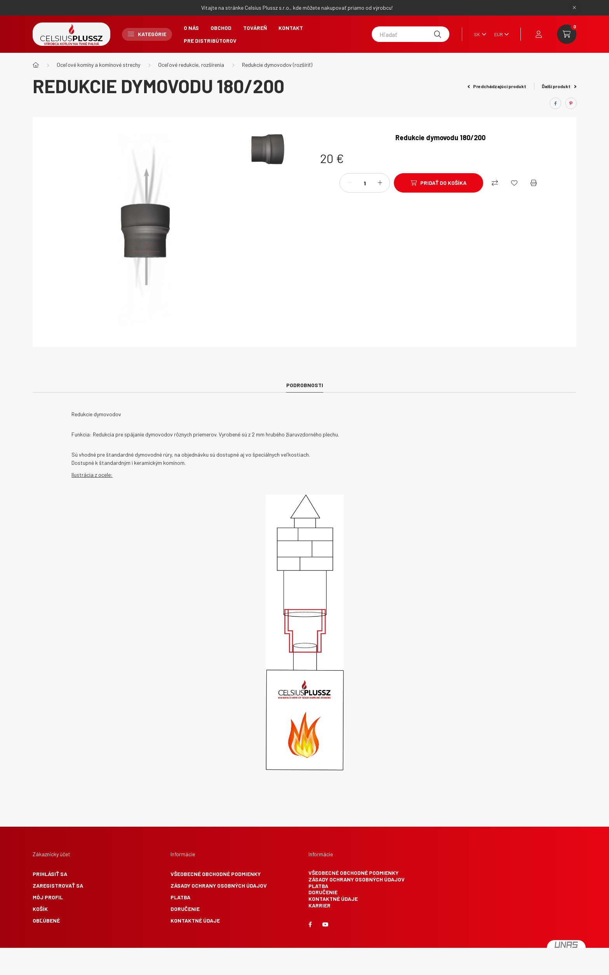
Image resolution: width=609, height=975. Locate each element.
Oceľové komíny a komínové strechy (98, 64)
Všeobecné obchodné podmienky (216, 874)
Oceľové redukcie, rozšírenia (191, 64)
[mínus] (349, 183)
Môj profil (48, 897)
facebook (310, 924)
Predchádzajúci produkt (497, 86)
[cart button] (566, 34)
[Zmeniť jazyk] (478, 34)
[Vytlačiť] (533, 183)
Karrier (319, 905)
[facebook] (555, 103)
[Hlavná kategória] (36, 65)
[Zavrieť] (574, 8)
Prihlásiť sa (50, 874)
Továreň (255, 27)
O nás (191, 27)
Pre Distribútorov (210, 40)
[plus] (380, 183)
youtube (325, 924)
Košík (40, 908)
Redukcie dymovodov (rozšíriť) (277, 64)
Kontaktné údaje (195, 920)
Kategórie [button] (147, 34)
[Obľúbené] (514, 183)
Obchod (221, 27)
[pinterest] (571, 103)
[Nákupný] (495, 183)
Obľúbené (46, 920)
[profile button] (538, 34)
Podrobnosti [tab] (304, 385)
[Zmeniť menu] (499, 34)
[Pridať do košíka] (438, 183)
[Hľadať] (410, 34)
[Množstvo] (364, 183)
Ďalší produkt (559, 86)
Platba (180, 897)
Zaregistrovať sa (58, 885)
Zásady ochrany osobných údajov (219, 885)
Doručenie (185, 908)
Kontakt (290, 27)
